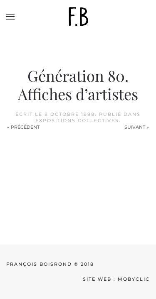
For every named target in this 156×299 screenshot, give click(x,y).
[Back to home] (78, 16)
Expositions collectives (77, 120)
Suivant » (136, 127)
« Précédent (23, 127)
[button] (10, 16)
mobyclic (134, 279)
